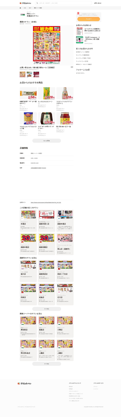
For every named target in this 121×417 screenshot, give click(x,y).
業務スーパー (31, 13)
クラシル (95, 386)
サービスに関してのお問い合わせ (76, 398)
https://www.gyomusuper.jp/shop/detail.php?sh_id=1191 (46, 202)
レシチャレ (96, 388)
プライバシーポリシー (73, 391)
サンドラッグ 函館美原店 (82, 55)
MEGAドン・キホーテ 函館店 (84, 64)
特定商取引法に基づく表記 (74, 396)
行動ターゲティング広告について (76, 393)
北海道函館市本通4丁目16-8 (38, 168)
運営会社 (71, 386)
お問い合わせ (97, 3)
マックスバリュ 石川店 (82, 61)
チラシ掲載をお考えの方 (74, 400)
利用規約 (71, 388)
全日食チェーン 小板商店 (82, 52)
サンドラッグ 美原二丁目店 (83, 58)
